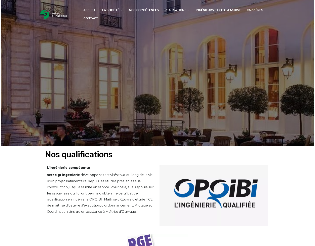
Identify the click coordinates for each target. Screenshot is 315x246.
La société (112, 10)
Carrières (255, 10)
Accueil (89, 10)
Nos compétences (144, 10)
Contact (90, 18)
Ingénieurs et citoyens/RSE (218, 10)
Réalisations (177, 10)
